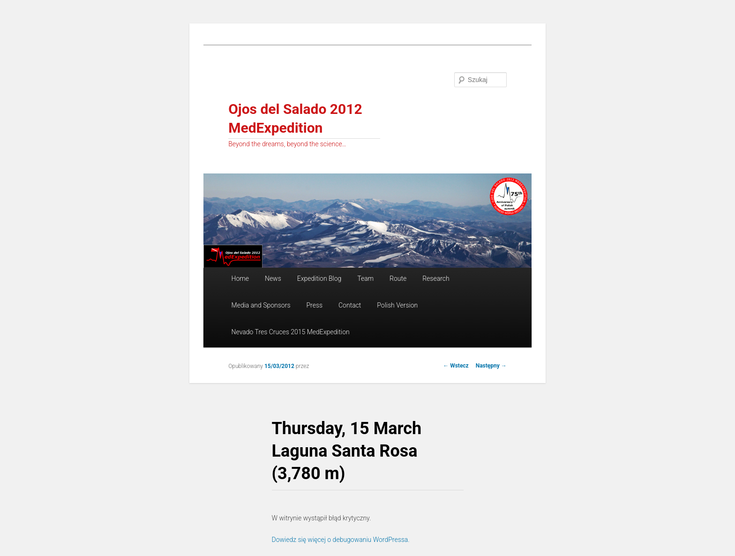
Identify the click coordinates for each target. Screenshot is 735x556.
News (273, 278)
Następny (491, 365)
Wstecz (456, 365)
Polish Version (397, 305)
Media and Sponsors (261, 305)
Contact (349, 305)
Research (435, 278)
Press (314, 305)
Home (240, 278)
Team (365, 278)
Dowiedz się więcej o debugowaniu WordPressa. (341, 539)
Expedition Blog (319, 278)
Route (398, 278)
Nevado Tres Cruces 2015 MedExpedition (291, 332)
